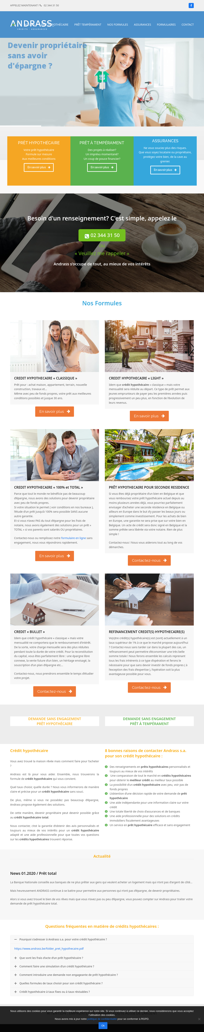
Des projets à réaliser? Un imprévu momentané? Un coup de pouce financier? (102, 154)
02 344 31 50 (51, 5)
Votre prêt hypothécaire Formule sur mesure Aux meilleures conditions (38, 154)
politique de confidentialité (102, 1018)
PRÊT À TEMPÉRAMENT (101, 142)
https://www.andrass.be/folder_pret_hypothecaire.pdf (49, 948)
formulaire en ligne (73, 538)
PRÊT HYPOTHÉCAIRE (39, 142)
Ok (103, 1025)
